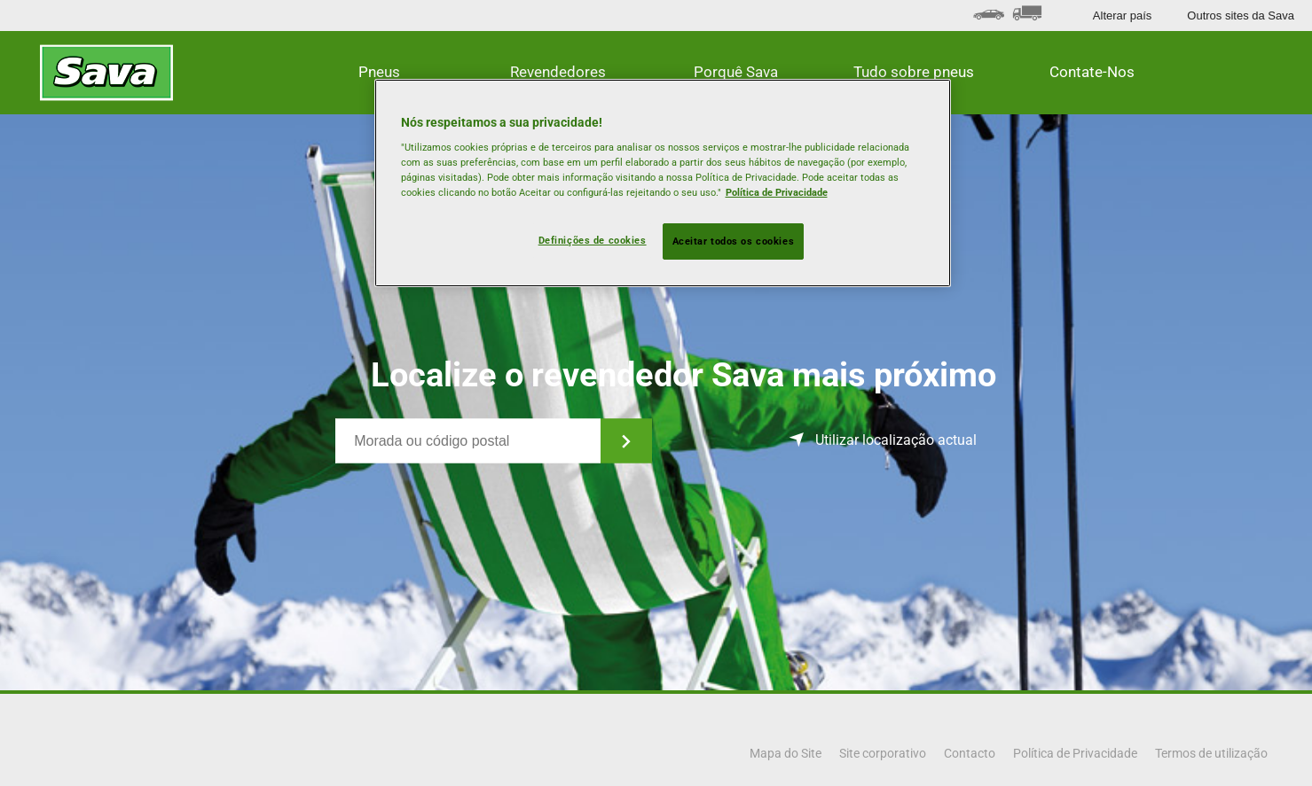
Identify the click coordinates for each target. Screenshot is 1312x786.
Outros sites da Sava (1240, 15)
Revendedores (558, 72)
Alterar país (1122, 15)
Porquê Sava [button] (736, 72)
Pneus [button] (379, 72)
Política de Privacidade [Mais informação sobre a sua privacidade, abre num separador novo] (777, 192)
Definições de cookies (592, 240)
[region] (662, 183)
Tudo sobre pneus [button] (913, 72)
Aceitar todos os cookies (733, 241)
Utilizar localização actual (896, 440)
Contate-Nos (1092, 72)
